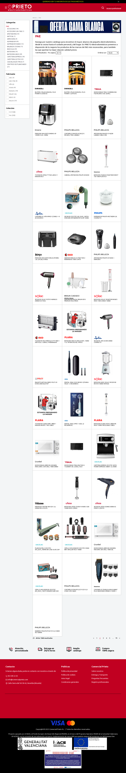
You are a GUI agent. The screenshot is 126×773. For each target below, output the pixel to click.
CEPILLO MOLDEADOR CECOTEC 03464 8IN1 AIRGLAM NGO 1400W (76, 548)
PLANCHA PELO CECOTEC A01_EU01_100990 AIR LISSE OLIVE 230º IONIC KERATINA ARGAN (47, 548)
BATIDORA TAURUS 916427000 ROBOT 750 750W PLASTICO (106, 175)
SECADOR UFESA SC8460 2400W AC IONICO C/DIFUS (105, 507)
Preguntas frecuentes (100, 678)
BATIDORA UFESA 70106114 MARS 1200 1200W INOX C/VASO (76, 507)
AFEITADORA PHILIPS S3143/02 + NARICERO (104, 258)
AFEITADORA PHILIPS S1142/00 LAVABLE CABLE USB (103, 134)
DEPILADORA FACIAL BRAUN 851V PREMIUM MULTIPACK (75, 300)
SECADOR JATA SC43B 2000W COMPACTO (103, 341)
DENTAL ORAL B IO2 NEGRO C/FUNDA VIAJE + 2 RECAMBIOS (76, 383)
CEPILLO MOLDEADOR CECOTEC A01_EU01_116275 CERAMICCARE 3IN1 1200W (47, 590)
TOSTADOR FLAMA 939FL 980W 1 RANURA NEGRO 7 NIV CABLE (45, 424)
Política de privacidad (69, 671)
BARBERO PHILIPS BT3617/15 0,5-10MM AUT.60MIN (47, 631)
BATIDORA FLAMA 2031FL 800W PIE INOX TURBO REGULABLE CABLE (105, 424)
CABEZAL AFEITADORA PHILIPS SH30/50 (76, 175)
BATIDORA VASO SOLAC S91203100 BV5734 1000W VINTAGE (105, 383)
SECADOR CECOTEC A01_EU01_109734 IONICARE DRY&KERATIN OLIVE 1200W (76, 217)
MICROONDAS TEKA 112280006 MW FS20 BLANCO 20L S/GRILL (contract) (105, 92)
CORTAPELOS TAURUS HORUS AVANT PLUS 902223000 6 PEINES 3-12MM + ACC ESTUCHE (106, 590)
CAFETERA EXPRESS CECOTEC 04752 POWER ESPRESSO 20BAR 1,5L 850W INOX (105, 466)
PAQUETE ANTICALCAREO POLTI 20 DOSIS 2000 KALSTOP (46, 383)
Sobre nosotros (97, 671)
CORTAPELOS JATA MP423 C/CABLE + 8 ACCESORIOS (47, 217)
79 (116, 638)
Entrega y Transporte (100, 675)
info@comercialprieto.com (18, 680)
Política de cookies (68, 675)
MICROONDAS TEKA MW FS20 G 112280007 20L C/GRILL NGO (74, 465)
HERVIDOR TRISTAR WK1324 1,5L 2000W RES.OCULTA (45, 507)
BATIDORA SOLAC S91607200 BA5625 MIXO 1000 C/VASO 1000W (105, 300)
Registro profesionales (100, 682)
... (113, 638)
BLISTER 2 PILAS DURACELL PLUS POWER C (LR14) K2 (74, 92)
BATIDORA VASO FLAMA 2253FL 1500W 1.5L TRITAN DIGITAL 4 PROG (76, 341)
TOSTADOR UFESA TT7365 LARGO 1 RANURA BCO (46, 175)
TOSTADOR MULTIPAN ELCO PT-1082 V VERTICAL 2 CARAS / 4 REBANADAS (47, 341)
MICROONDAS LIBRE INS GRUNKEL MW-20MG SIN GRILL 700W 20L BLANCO (105, 548)
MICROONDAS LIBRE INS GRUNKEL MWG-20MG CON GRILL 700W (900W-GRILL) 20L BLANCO (46, 466)
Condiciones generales (70, 682)
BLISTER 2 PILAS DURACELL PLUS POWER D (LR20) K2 (45, 92)
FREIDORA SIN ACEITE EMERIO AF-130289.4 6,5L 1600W (45, 134)
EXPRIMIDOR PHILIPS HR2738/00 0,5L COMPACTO (105, 217)
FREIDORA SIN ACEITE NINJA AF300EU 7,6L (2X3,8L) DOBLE (47, 258)
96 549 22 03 (13, 676)
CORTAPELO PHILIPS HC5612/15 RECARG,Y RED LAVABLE (74, 134)
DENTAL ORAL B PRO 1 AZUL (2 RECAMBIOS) (74, 424)
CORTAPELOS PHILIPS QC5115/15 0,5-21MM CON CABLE (76, 590)
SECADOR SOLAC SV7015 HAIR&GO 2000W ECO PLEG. (46, 300)
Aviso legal (65, 678)
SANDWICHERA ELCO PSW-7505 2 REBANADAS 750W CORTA (74, 258)
